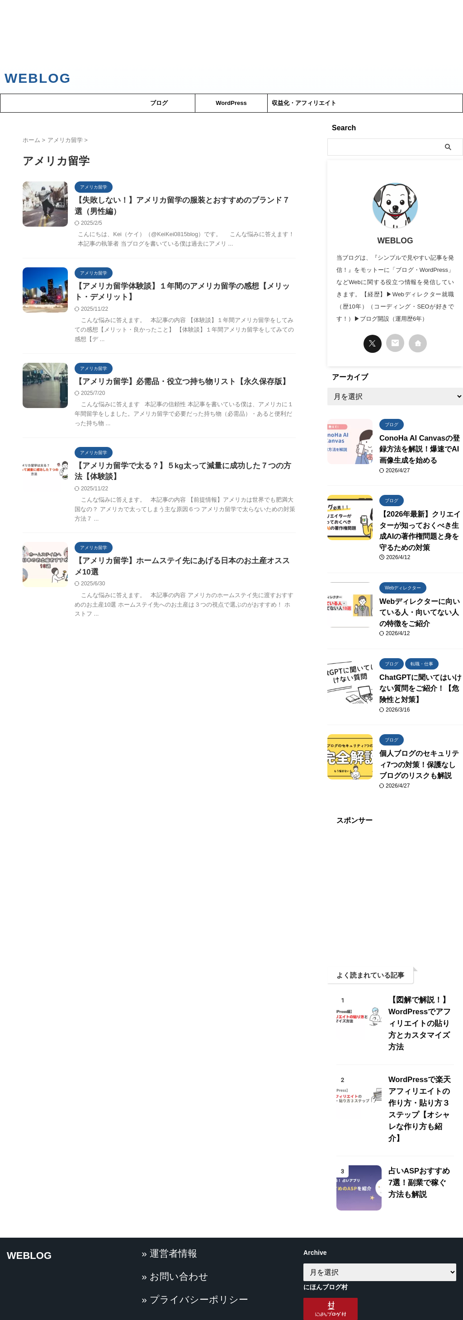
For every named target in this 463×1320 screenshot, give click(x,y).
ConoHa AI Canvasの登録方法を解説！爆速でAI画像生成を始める (420, 447)
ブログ (159, 103)
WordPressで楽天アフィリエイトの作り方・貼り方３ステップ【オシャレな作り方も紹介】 (420, 1076)
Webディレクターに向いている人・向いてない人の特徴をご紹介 (421, 604)
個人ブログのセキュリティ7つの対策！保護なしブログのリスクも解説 (420, 750)
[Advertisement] (231, 30)
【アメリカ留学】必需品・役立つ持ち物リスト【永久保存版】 (176, 385)
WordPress (231, 103)
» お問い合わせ (169, 1295)
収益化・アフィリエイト (304, 103)
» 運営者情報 (165, 1273)
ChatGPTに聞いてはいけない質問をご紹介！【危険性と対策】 (420, 677)
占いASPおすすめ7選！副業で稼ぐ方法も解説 (418, 1144)
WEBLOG (38, 78)
